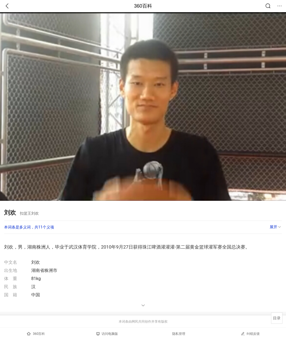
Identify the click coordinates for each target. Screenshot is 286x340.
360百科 (143, 6)
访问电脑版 (107, 334)
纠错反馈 (250, 334)
